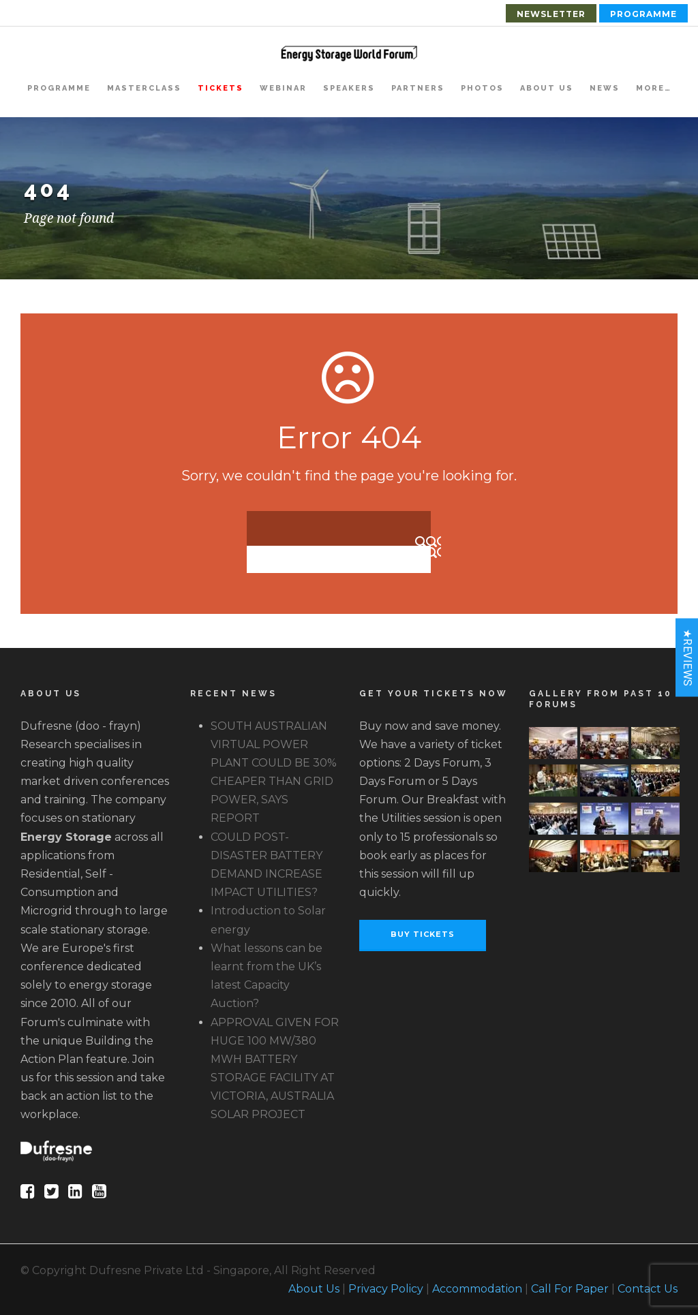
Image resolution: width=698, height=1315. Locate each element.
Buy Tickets (423, 934)
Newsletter (551, 14)
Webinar (283, 88)
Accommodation (477, 1288)
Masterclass (144, 88)
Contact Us (648, 1288)
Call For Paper (570, 1288)
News (605, 88)
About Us (546, 88)
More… (653, 88)
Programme (643, 14)
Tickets (220, 88)
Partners (417, 88)
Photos (482, 88)
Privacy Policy (385, 1288)
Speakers (349, 88)
